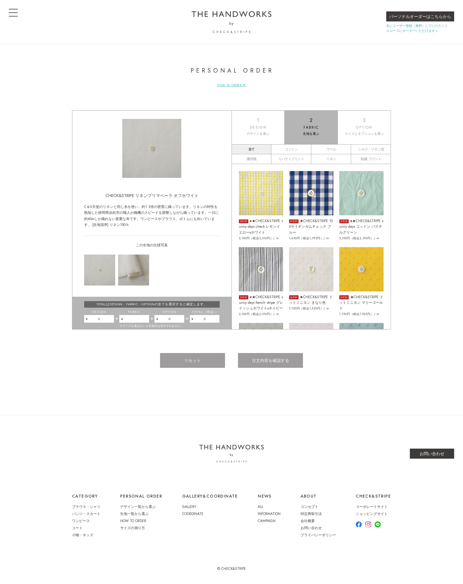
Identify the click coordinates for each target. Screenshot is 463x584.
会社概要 (308, 521)
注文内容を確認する (270, 360)
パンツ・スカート (86, 513)
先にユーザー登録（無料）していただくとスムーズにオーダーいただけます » (417, 28)
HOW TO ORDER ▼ (231, 85)
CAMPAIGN (266, 521)
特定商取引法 (311, 513)
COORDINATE (192, 513)
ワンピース (81, 521)
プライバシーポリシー (318, 535)
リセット (192, 360)
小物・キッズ (82, 535)
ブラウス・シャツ (86, 506)
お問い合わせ (432, 454)
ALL (260, 506)
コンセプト (309, 506)
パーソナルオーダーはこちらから (420, 16)
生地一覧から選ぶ (134, 513)
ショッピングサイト (372, 513)
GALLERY (189, 506)
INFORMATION (269, 513)
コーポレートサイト (372, 506)
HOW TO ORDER (133, 521)
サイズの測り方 (132, 528)
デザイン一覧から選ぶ (138, 506)
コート (77, 528)
